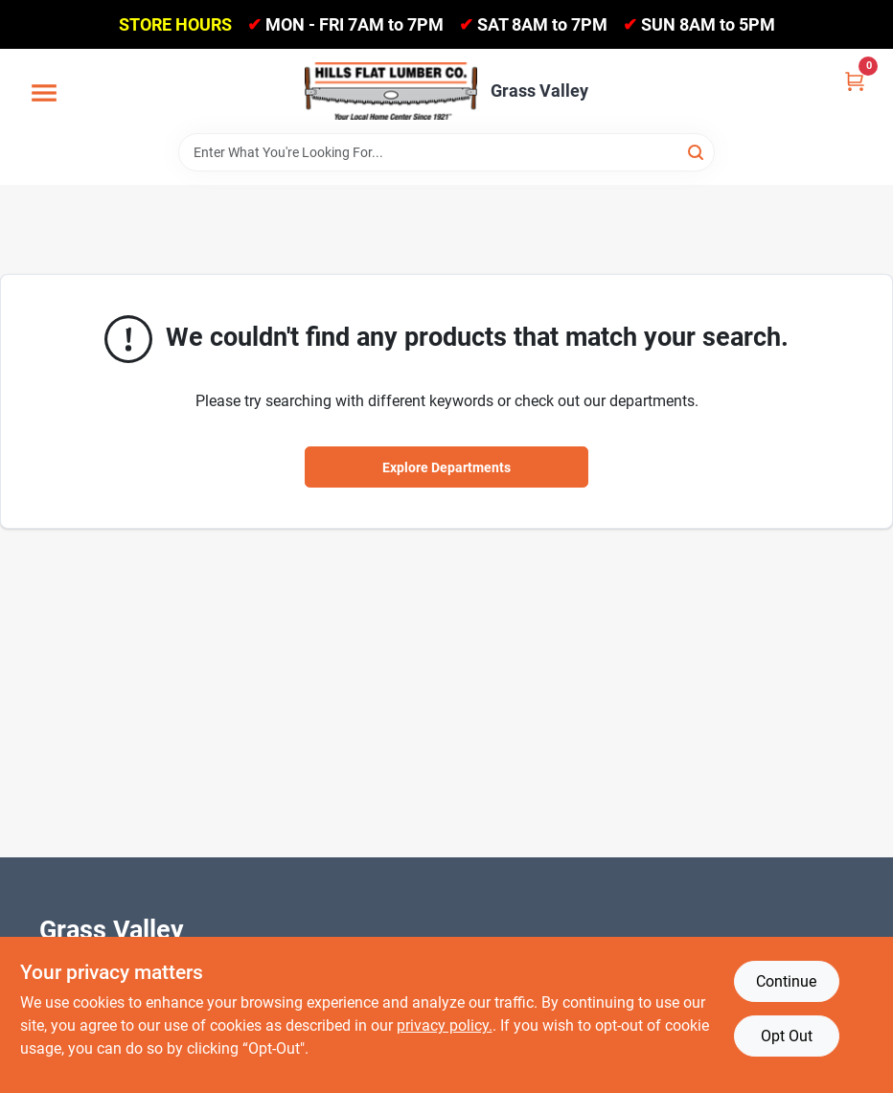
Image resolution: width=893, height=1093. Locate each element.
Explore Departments (446, 467)
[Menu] (44, 93)
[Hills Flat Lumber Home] (391, 91)
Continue (786, 981)
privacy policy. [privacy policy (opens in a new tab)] (444, 1025)
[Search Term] (446, 152)
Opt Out (787, 1036)
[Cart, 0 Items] (854, 80)
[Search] (697, 151)
